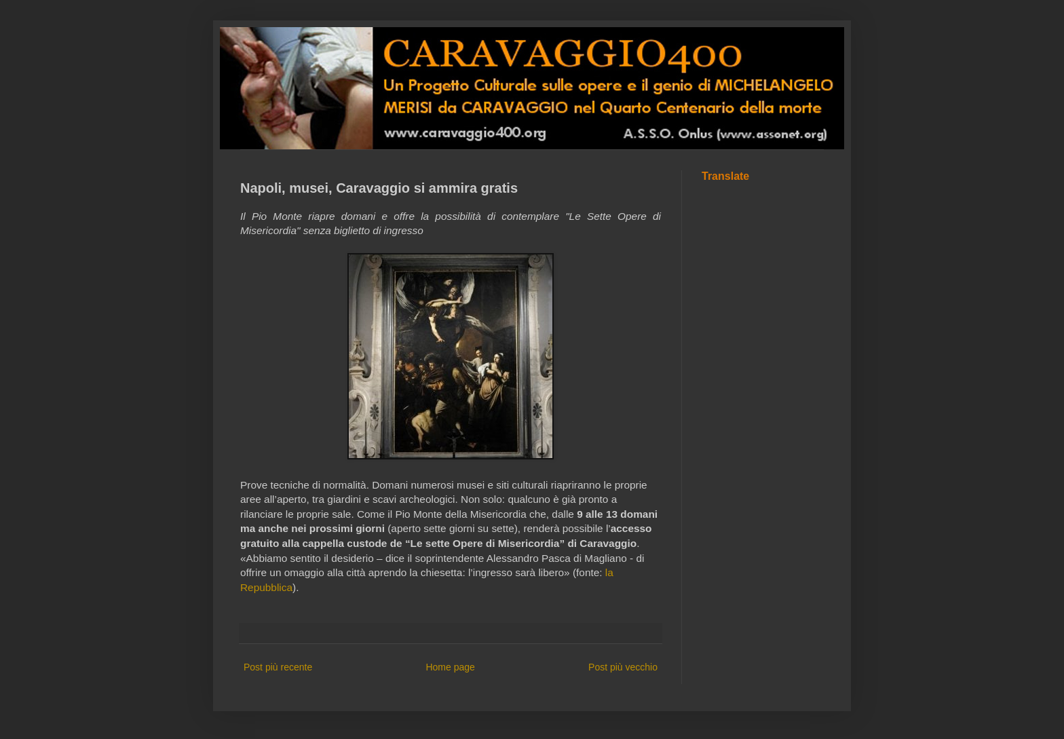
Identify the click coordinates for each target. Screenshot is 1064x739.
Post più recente (278, 667)
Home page (449, 667)
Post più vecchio (623, 667)
